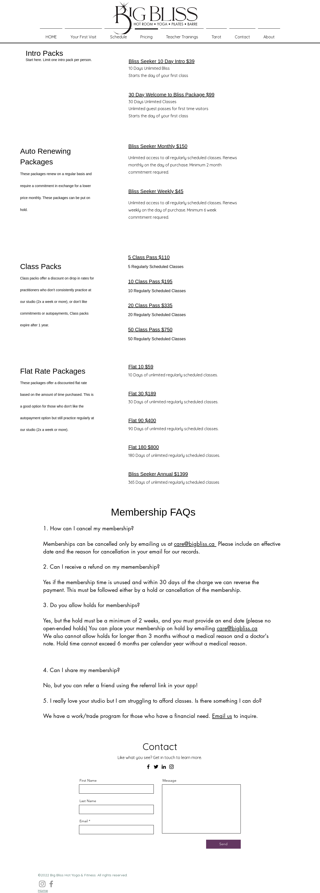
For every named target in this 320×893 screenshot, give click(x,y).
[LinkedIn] (164, 767)
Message (169, 780)
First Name (88, 780)
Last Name (88, 801)
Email (84, 821)
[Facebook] (148, 767)
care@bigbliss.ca (195, 543)
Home (43, 890)
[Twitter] (156, 767)
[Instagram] (171, 767)
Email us (222, 715)
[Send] (223, 844)
